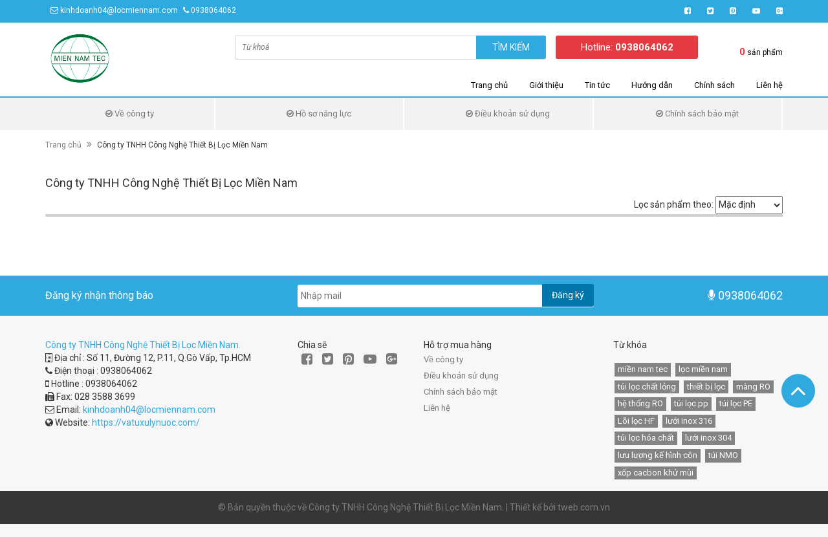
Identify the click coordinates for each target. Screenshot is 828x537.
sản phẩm (761, 52)
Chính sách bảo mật (697, 113)
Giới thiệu (546, 85)
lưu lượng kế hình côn (657, 455)
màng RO (753, 386)
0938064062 (213, 10)
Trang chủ (489, 85)
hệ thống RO (640, 403)
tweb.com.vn (584, 507)
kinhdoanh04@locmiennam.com (119, 10)
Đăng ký (568, 295)
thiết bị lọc (706, 386)
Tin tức (597, 85)
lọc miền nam (703, 369)
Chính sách (714, 85)
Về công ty (129, 113)
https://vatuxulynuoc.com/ (146, 422)
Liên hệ (769, 85)
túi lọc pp (691, 403)
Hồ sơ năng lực (319, 113)
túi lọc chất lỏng (647, 386)
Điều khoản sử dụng (508, 113)
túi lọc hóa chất (646, 438)
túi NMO (723, 455)
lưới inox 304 (708, 438)
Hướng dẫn (652, 85)
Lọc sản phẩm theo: (674, 204)
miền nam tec (643, 369)
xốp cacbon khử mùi (655, 472)
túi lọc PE (735, 403)
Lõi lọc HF (636, 421)
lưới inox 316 (689, 421)
